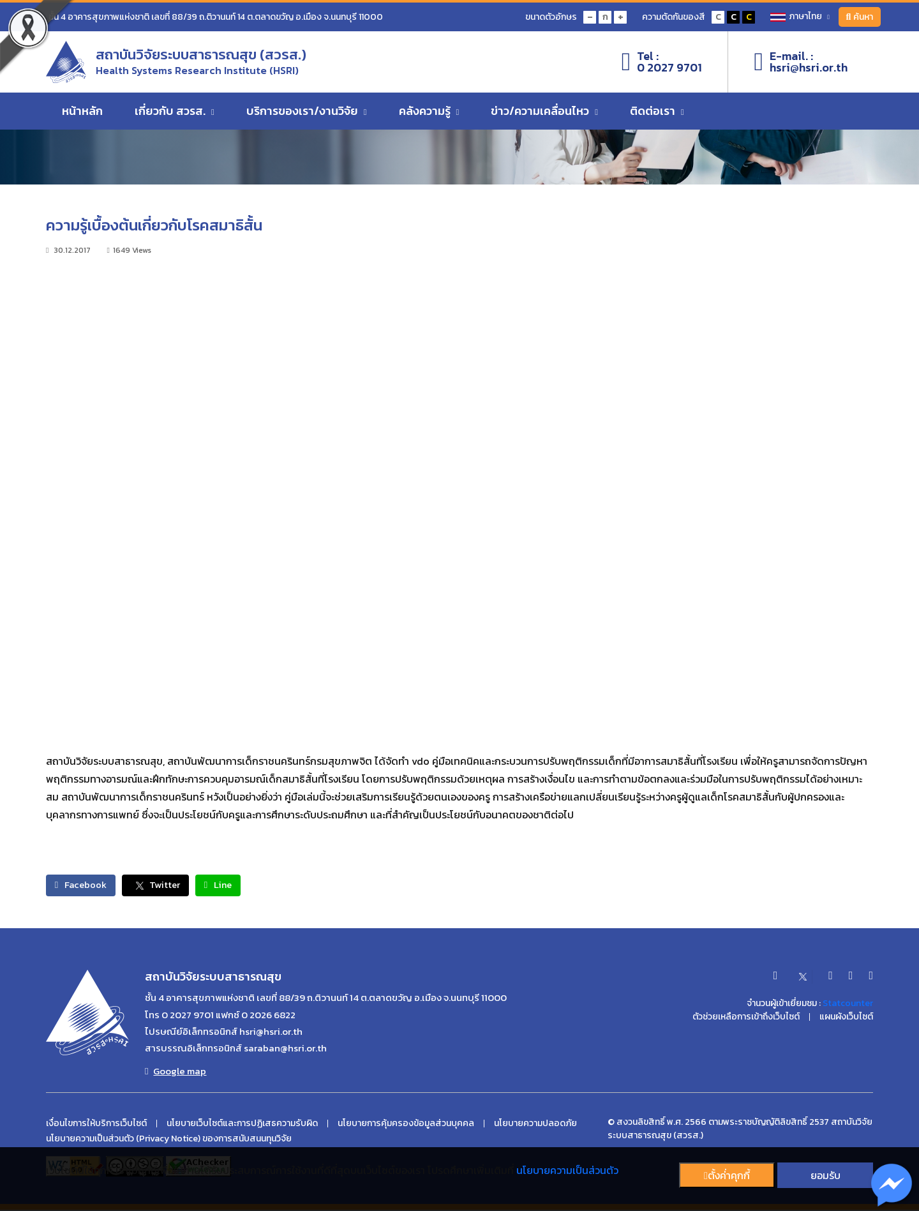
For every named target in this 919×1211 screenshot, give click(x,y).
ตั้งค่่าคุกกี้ (727, 1175)
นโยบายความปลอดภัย (535, 1125)
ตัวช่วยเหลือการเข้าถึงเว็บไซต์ (746, 1018)
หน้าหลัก (82, 116)
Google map (175, 1072)
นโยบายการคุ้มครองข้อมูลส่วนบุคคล (406, 1125)
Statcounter (848, 1004)
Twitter (172, 886)
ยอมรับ (826, 1175)
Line (244, 885)
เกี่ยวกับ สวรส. (174, 116)
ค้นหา (857, 17)
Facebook (86, 885)
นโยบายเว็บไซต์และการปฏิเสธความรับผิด (242, 1125)
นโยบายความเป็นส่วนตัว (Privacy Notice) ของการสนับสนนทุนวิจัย (169, 1140)
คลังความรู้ (429, 116)
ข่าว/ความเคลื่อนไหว (544, 116)
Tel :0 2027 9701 (662, 64)
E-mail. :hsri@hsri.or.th (801, 64)
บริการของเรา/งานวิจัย (306, 116)
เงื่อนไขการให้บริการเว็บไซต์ (96, 1125)
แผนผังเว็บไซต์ (846, 1018)
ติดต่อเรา (657, 116)
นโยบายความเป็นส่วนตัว (567, 1170)
